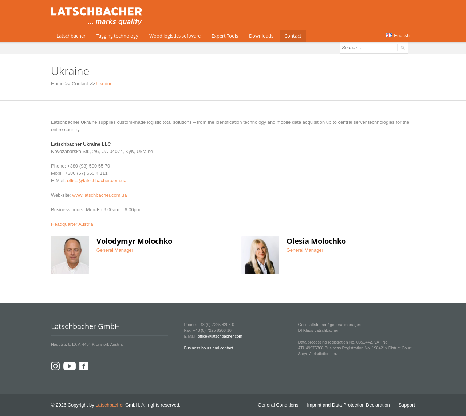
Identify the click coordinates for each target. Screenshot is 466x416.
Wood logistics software (175, 35)
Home (57, 83)
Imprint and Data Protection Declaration (348, 405)
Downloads (261, 35)
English (398, 35)
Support (406, 405)
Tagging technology (117, 35)
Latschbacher (71, 35)
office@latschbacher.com (220, 336)
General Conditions (278, 405)
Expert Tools (225, 35)
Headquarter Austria (72, 224)
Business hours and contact (208, 348)
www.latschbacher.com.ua (99, 195)
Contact (292, 35)
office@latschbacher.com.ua (96, 180)
